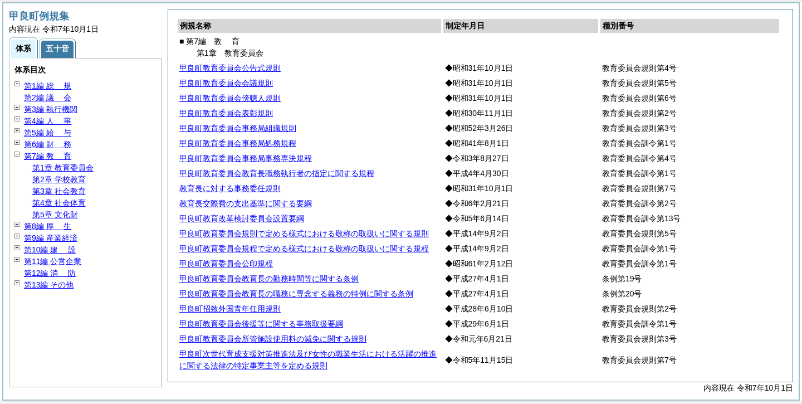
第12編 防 (50, 273)
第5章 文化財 (55, 214)
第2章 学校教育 (59, 179)
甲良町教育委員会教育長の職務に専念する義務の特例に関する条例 (296, 293)
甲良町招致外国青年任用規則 (230, 308)
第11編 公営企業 (52, 261)
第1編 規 (47, 85)
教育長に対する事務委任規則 (230, 188)
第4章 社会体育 (59, 202)
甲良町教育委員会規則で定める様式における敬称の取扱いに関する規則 (304, 233)
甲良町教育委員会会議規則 (226, 83)
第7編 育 (47, 156)
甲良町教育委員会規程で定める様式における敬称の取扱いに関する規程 (304, 248)
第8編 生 (47, 226)
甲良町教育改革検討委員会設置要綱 (241, 218)
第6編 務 (47, 144)
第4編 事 (47, 120)
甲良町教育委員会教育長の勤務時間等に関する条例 (269, 278)
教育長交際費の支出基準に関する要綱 (245, 203)
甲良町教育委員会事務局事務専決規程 (245, 158)
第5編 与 (47, 132)
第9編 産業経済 (50, 237)
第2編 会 (47, 97)
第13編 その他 (49, 284)
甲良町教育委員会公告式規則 (230, 68)
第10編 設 (50, 249)
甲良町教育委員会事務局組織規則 (237, 128)
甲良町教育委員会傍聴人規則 (230, 98)
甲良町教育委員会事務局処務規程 (237, 143)
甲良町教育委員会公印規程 (226, 263)
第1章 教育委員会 (63, 167)
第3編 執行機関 (50, 109)
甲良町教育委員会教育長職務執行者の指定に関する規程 (276, 173)
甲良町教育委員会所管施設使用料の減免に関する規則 (272, 338)
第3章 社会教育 (59, 191)
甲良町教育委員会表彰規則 (226, 113)
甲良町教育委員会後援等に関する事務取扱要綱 (261, 323)
